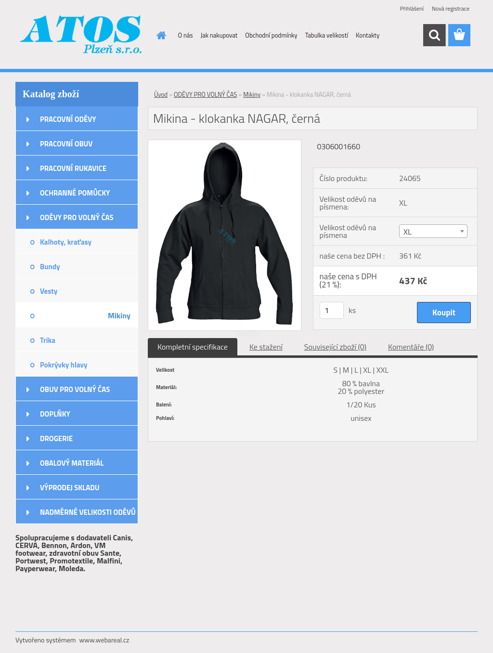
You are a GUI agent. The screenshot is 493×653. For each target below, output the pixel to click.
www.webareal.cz (104, 640)
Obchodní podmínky (271, 35)
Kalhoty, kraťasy (65, 242)
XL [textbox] (407, 231)
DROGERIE (56, 438)
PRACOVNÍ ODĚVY (68, 119)
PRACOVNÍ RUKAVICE (73, 168)
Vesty (48, 291)
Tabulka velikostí (326, 35)
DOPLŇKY (55, 413)
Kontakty (367, 35)
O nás (185, 35)
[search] (434, 35)
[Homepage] (160, 35)
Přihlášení (412, 8)
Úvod (161, 94)
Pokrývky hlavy (64, 364)
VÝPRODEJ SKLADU (70, 487)
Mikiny (119, 315)
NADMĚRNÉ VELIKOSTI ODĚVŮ (88, 512)
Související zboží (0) (335, 347)
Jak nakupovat (219, 35)
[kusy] (332, 310)
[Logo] (81, 36)
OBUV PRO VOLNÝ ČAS (75, 389)
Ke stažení (266, 347)
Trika (47, 340)
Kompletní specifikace (192, 347)
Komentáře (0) (411, 347)
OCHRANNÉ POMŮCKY (75, 192)
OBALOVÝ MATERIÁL (72, 463)
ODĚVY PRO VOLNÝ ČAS (77, 217)
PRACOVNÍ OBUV (66, 143)
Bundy (50, 266)
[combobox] (433, 231)
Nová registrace (450, 8)
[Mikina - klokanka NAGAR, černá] (224, 144)
